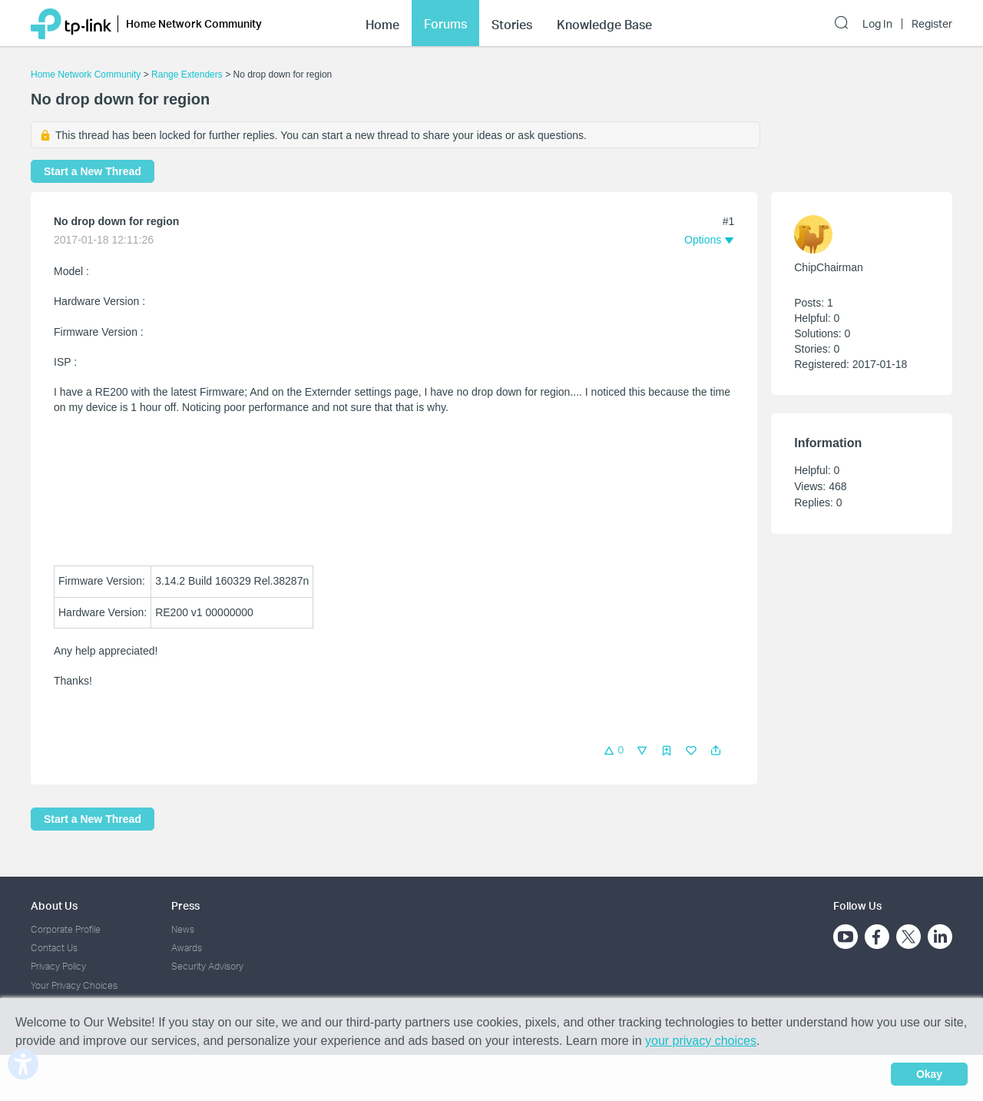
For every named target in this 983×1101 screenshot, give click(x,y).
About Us (54, 905)
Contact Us (54, 947)
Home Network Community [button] (194, 23)
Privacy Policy (58, 966)
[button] (716, 751)
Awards (186, 947)
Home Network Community (86, 74)
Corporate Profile (66, 929)
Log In (877, 23)
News (182, 929)
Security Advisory (207, 966)
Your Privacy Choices (74, 985)
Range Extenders (187, 74)
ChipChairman (828, 267)
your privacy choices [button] (700, 1040)
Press (185, 905)
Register (932, 23)
